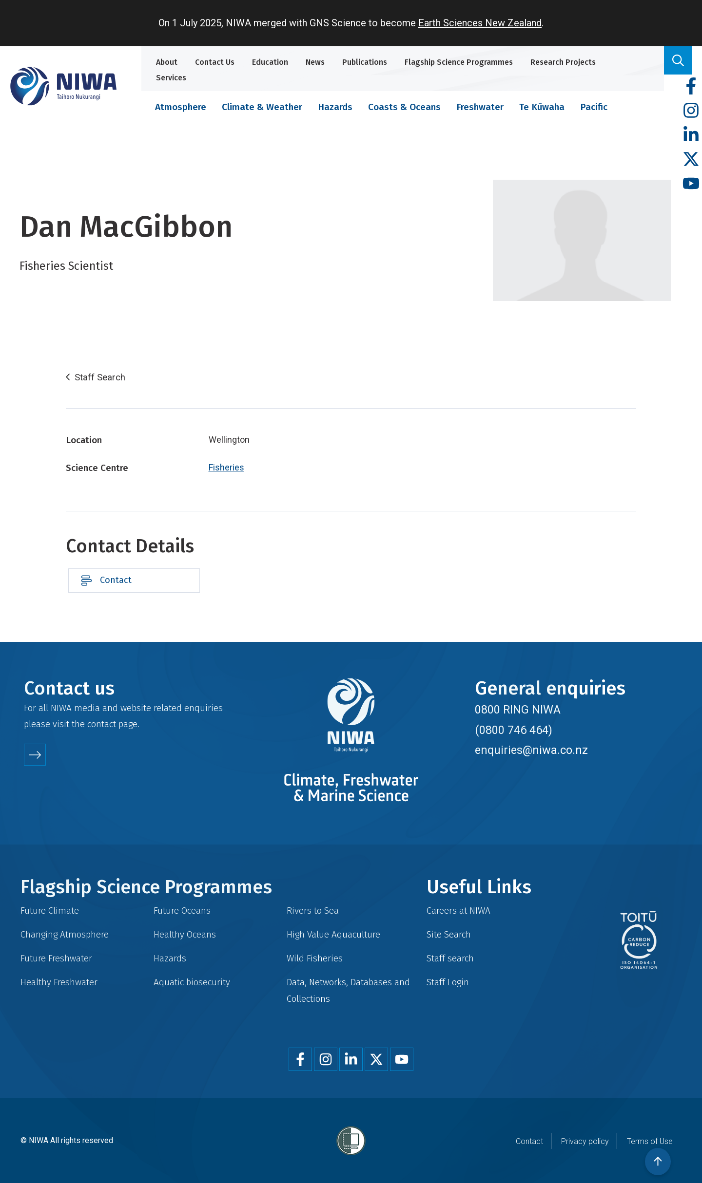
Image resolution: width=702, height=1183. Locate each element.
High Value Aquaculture (333, 934)
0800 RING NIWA (518, 709)
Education (270, 62)
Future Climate (49, 910)
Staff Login (448, 982)
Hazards (335, 107)
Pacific (593, 107)
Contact (116, 580)
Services (171, 77)
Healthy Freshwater (59, 982)
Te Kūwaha (542, 107)
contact (101, 724)
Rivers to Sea (313, 910)
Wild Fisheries (315, 958)
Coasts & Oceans (404, 107)
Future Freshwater (56, 958)
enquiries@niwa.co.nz (531, 750)
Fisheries (226, 467)
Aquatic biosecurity (192, 982)
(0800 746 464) (513, 730)
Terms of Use (650, 1141)
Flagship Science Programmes (459, 62)
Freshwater (480, 107)
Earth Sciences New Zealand (480, 23)
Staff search (450, 958)
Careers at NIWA (458, 910)
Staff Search (100, 377)
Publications (364, 62)
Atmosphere (180, 107)
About (166, 62)
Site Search (449, 934)
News (315, 62)
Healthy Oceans (185, 934)
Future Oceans (182, 910)
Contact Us (214, 62)
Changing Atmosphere (64, 934)
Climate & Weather (262, 107)
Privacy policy (585, 1141)
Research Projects (563, 62)
